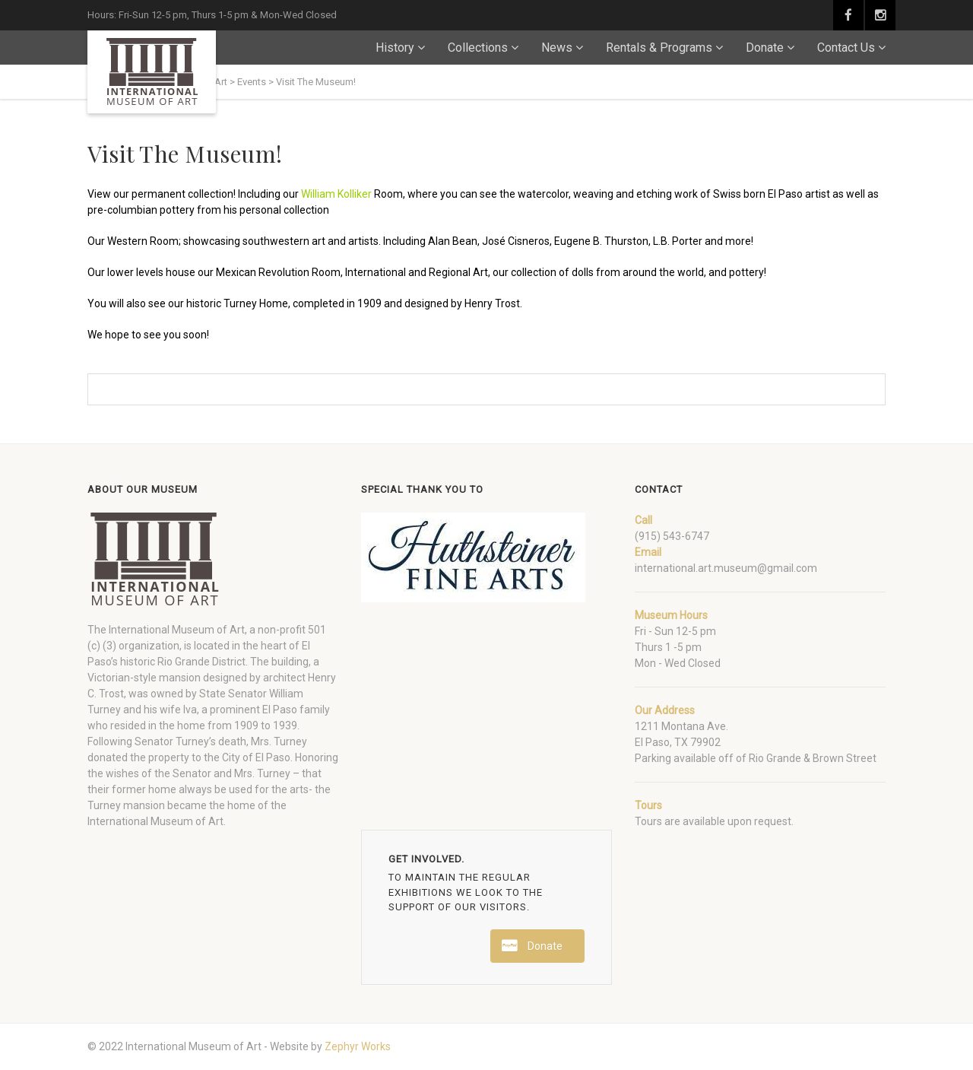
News (556, 47)
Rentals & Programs (659, 47)
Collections (478, 47)
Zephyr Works (358, 1046)
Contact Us (846, 47)
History (395, 47)
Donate (765, 47)
